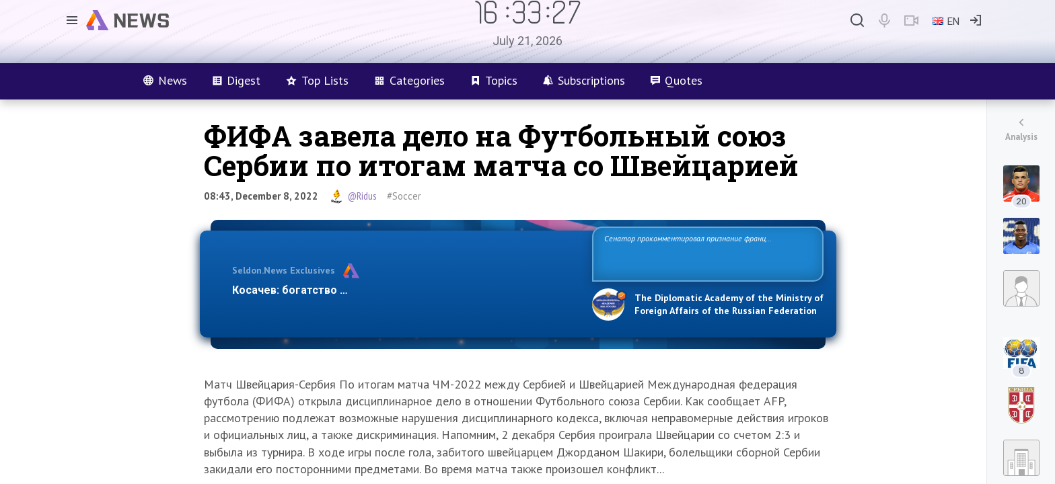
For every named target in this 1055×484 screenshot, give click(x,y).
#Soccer (404, 196)
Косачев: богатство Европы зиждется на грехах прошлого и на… (403, 290)
